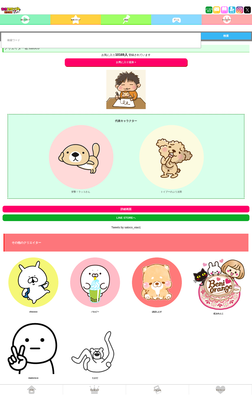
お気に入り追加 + (126, 62)
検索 (226, 35)
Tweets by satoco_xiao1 (126, 227)
